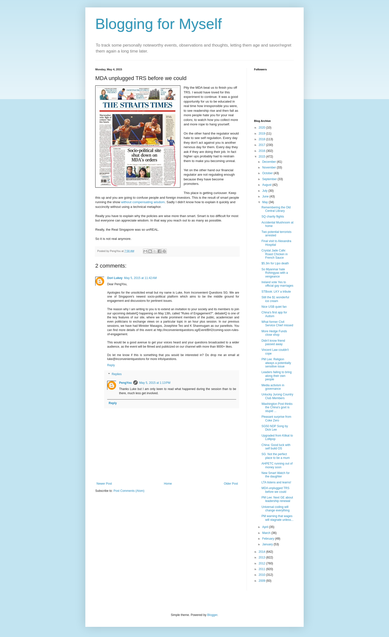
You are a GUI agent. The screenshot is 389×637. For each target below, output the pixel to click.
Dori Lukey (115, 278)
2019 (262, 133)
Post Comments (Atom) (128, 491)
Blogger (212, 615)
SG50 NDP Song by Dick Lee (274, 427)
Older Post (231, 483)
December (269, 162)
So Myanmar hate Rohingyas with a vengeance (274, 273)
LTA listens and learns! (276, 482)
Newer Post (104, 483)
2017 (262, 145)
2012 (262, 563)
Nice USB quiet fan (274, 306)
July (265, 191)
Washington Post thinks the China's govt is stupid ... (276, 407)
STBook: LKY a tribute (276, 291)
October (268, 173)
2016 (262, 151)
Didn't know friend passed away (273, 342)
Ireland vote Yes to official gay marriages (277, 283)
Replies (117, 374)
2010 (262, 575)
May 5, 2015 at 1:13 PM (154, 383)
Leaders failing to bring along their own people (276, 375)
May (265, 202)
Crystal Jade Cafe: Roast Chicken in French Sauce (274, 254)
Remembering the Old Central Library (276, 209)
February (268, 538)
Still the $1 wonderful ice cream (275, 299)
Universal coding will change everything (275, 508)
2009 (262, 580)
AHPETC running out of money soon (276, 465)
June (265, 196)
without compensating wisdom (142, 202)
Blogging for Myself (158, 24)
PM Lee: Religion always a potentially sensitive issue (276, 363)
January (268, 544)
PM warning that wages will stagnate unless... (277, 517)
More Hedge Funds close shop (274, 333)
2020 (262, 127)
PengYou (125, 383)
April (265, 527)
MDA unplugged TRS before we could (275, 489)
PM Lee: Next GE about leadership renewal (277, 499)
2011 (262, 569)
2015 (262, 156)
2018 (262, 139)
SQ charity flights (272, 216)
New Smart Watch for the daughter (275, 474)
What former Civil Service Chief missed (277, 323)
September (270, 179)
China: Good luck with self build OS (276, 446)
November (269, 167)
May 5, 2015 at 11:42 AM (140, 278)
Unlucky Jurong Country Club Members (277, 396)
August (267, 185)
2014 (262, 552)
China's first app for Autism (274, 314)
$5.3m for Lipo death (275, 263)
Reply (111, 365)
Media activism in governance (272, 387)
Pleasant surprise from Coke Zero (276, 418)
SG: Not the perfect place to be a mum (275, 455)
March (266, 533)
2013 (262, 557)
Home (168, 483)
